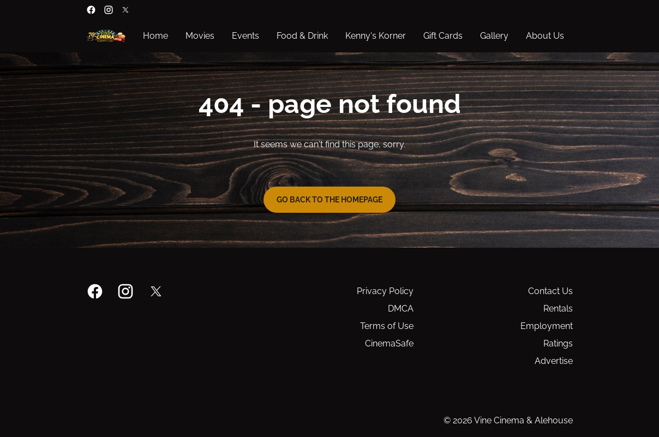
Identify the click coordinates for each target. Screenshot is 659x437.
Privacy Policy (385, 291)
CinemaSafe (389, 343)
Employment (546, 326)
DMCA (401, 308)
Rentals (558, 308)
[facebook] (91, 10)
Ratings (558, 343)
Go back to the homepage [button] (329, 199)
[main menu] (353, 36)
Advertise (554, 361)
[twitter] (125, 10)
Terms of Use (387, 326)
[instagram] (108, 10)
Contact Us (550, 291)
